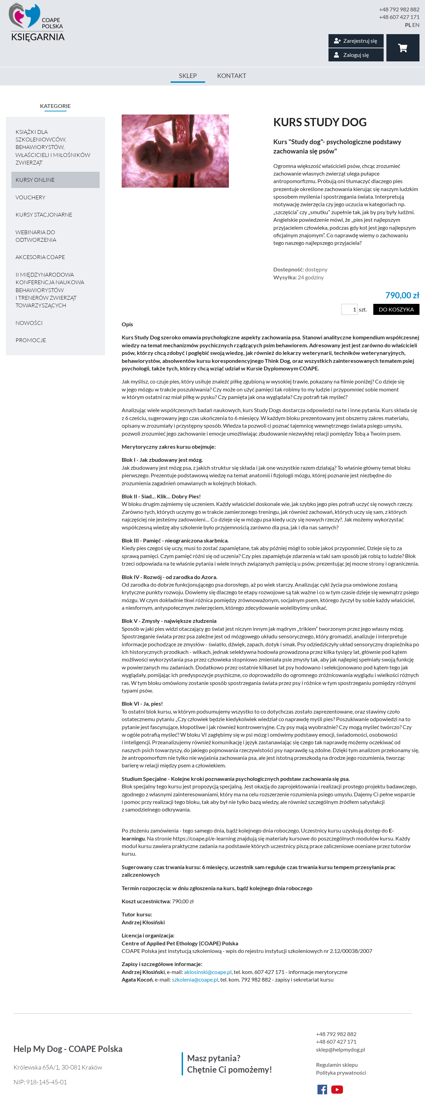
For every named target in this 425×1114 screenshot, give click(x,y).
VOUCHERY (30, 197)
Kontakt (231, 75)
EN (415, 24)
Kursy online (35, 179)
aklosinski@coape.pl (208, 971)
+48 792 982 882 (399, 9)
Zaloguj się (351, 54)
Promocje (31, 340)
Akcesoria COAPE (40, 256)
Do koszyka (396, 309)
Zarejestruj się (355, 40)
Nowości (29, 322)
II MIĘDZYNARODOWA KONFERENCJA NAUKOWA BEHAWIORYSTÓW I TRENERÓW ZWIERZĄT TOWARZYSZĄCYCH (50, 290)
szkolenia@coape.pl (195, 979)
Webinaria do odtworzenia (36, 236)
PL (408, 24)
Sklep (188, 75)
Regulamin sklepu (337, 1064)
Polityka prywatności (341, 1072)
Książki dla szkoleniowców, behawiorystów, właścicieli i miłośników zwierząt (53, 147)
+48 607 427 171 (399, 16)
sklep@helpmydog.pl (340, 1049)
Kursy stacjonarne (44, 214)
